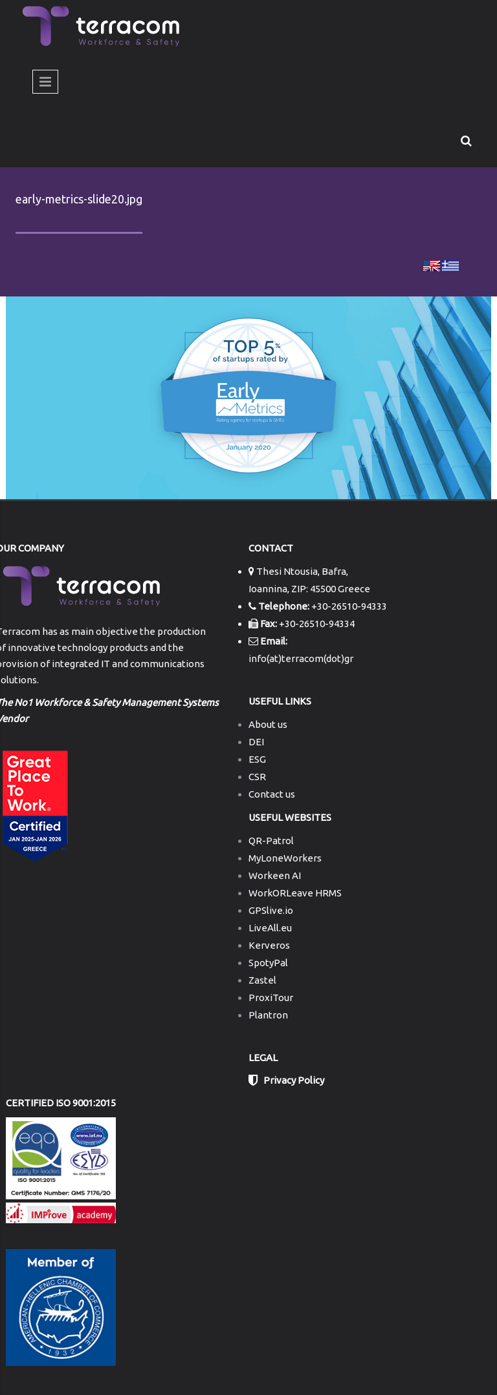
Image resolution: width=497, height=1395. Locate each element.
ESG (257, 759)
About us (267, 724)
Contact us (271, 794)
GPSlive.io (270, 910)
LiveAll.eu (270, 927)
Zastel (262, 980)
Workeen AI (274, 875)
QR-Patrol (271, 840)
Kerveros (269, 945)
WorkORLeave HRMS (295, 892)
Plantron (268, 1014)
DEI (256, 741)
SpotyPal (268, 962)
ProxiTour (270, 997)
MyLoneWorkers (285, 857)
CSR (257, 776)
